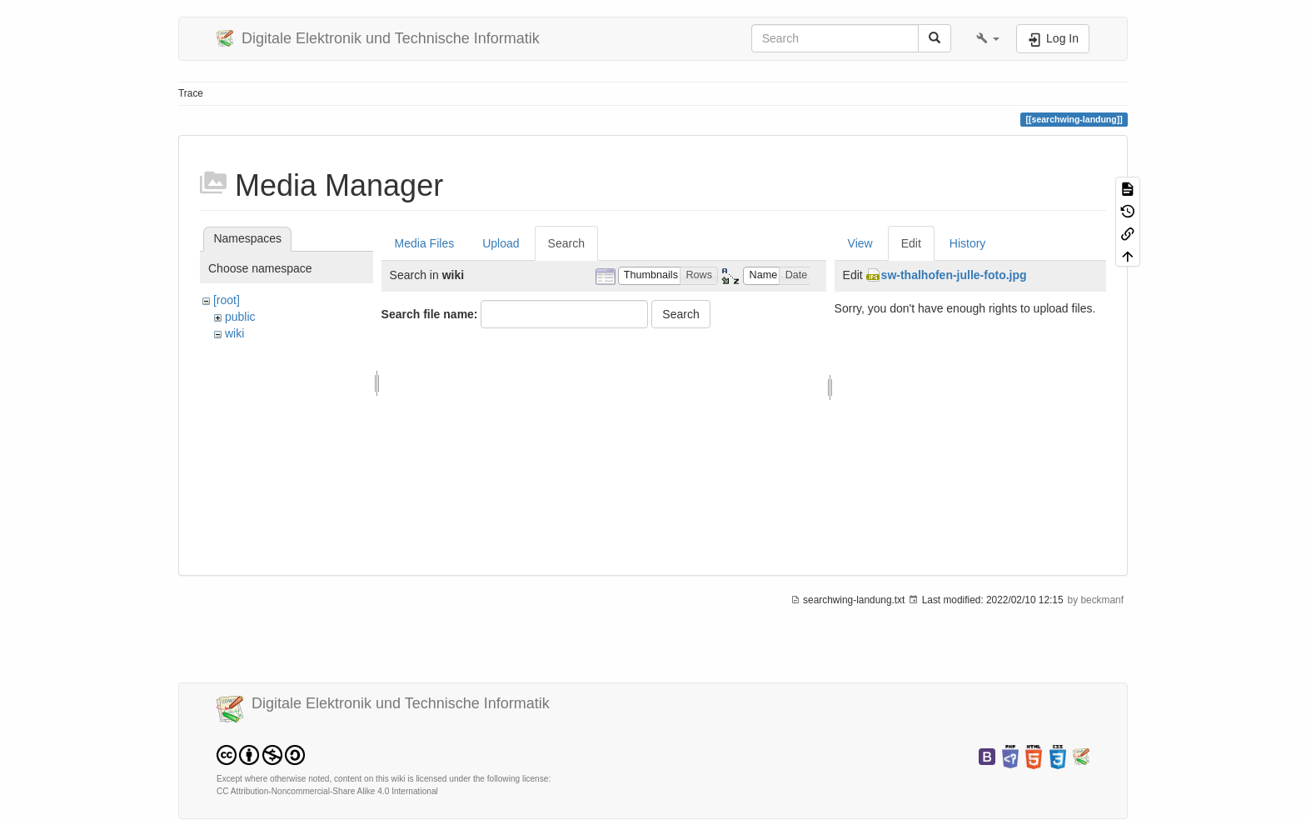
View (860, 243)
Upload (500, 243)
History (968, 243)
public (240, 316)
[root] (226, 300)
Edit (911, 243)
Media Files (425, 243)
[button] (988, 38)
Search (566, 243)
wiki (234, 333)
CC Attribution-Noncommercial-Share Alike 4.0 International (327, 791)
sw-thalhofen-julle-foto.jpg (954, 275)
